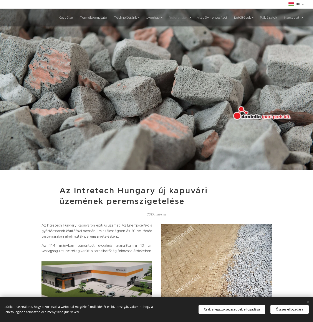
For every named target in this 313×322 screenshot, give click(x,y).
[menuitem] (62, 17)
